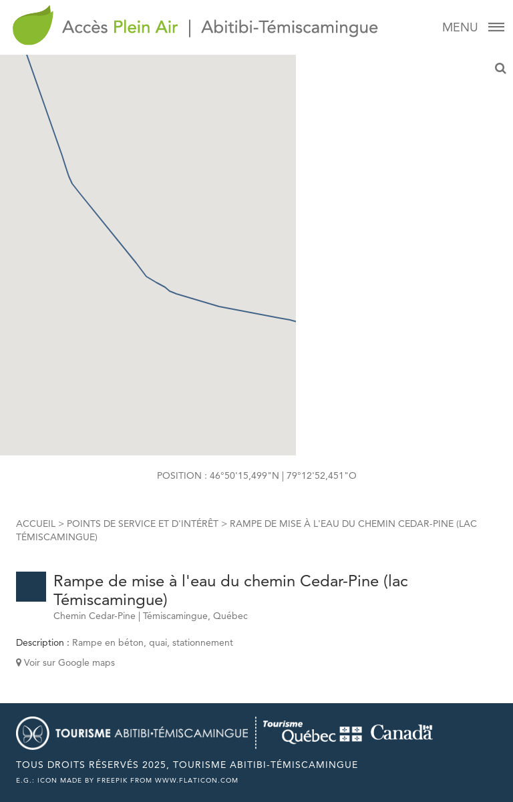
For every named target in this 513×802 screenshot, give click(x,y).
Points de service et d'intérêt (142, 524)
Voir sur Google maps (65, 662)
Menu (472, 27)
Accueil (35, 524)
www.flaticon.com (196, 780)
